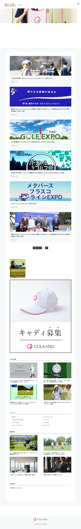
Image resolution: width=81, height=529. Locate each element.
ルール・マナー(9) (17, 425)
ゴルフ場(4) (46, 422)
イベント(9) (46, 419)
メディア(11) (46, 425)
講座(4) (14, 416)
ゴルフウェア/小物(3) (17, 419)
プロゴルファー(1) (48, 416)
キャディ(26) (15, 422)
